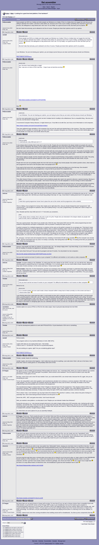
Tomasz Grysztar (48, 543)
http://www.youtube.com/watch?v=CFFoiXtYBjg (32, 100)
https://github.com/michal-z (24, 56)
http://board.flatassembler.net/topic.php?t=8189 (29, 465)
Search (48, 7)
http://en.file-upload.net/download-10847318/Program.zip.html (33, 254)
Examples (54, 541)
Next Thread (91, 523)
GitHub (57, 543)
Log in (58, 8)
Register (53, 7)
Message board (61, 541)
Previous (10, 16)
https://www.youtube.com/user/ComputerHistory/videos (31, 125)
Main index (34, 541)
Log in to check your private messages (47, 8)
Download (40, 541)
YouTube (61, 543)
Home (44, 7)
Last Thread (84, 523)
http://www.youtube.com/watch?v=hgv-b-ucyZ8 (29, 498)
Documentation (47, 541)
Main (12, 13)
